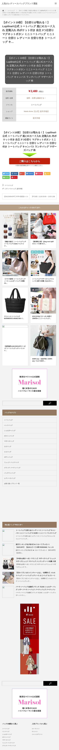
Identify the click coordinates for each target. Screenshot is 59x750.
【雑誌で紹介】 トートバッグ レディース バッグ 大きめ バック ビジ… (15, 231)
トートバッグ (9, 185)
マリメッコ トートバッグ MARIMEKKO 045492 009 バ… (14, 279)
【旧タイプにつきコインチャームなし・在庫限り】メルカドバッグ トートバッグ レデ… (36, 523)
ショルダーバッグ (9, 374)
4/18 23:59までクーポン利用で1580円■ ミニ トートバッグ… (42, 279)
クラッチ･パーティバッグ (12, 411)
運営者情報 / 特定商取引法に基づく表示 (25, 731)
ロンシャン (35, 674)
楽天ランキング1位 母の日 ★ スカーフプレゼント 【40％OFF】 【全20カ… (36, 495)
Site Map (41, 731)
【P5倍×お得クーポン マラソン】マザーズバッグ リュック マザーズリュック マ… (36, 509)
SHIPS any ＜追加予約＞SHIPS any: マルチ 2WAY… (42, 303)
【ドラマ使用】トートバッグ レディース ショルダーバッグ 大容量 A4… (14, 255)
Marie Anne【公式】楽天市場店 (36, 111)
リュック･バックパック (11, 405)
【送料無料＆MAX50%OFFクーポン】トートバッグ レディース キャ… (14, 304)
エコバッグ (7, 395)
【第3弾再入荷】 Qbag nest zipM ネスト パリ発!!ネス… (43, 230)
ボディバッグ (8, 400)
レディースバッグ (10, 189)
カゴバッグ (7, 389)
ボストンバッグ (9, 379)
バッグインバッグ (9, 416)
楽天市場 (36, 118)
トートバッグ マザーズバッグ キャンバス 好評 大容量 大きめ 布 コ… (43, 254)
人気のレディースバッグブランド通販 (34, 739)
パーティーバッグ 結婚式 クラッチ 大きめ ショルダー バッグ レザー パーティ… (36, 537)
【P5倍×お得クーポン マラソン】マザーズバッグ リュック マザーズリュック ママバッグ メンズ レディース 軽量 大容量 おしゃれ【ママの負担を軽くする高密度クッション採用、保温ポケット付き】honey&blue (36, 503)
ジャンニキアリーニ (37, 677)
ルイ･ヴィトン (35, 671)
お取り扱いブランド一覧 (12, 427)
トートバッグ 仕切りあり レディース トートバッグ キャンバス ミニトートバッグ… (35, 480)
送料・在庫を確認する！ (36, 98)
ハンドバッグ (8, 368)
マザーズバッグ (9, 384)
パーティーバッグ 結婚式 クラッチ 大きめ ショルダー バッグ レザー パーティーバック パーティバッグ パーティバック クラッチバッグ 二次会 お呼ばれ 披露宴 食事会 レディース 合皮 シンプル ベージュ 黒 (36, 531)
